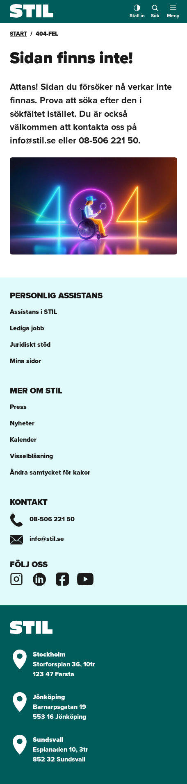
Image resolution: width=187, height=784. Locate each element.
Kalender (23, 439)
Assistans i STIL (33, 311)
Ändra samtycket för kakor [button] (50, 472)
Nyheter (22, 423)
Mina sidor (25, 361)
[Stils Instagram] (16, 578)
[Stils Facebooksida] (62, 578)
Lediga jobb (27, 328)
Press (18, 406)
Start (18, 34)
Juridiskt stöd (30, 344)
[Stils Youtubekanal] (85, 578)
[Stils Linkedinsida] (39, 578)
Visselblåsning (31, 456)
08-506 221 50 (42, 519)
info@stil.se (37, 538)
